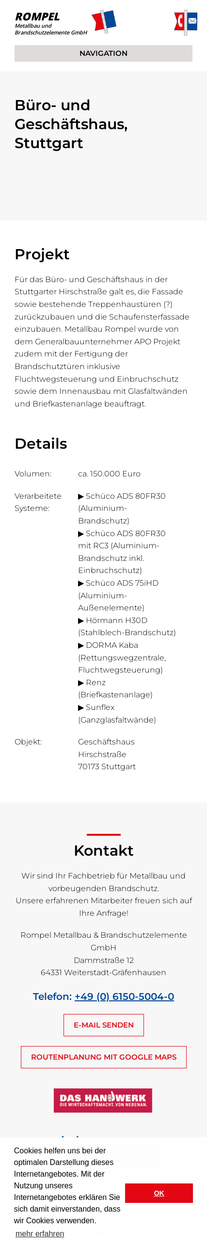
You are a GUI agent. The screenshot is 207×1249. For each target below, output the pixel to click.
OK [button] (159, 1193)
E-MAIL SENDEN (104, 1025)
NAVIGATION (103, 53)
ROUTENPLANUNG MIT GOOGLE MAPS (103, 1057)
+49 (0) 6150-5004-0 (124, 996)
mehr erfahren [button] (40, 1234)
